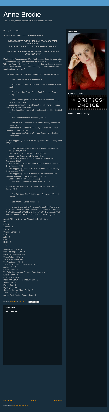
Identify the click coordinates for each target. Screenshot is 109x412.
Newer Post (8, 400)
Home (33, 400)
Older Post (57, 400)
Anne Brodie (22, 14)
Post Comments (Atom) (20, 405)
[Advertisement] (33, 382)
